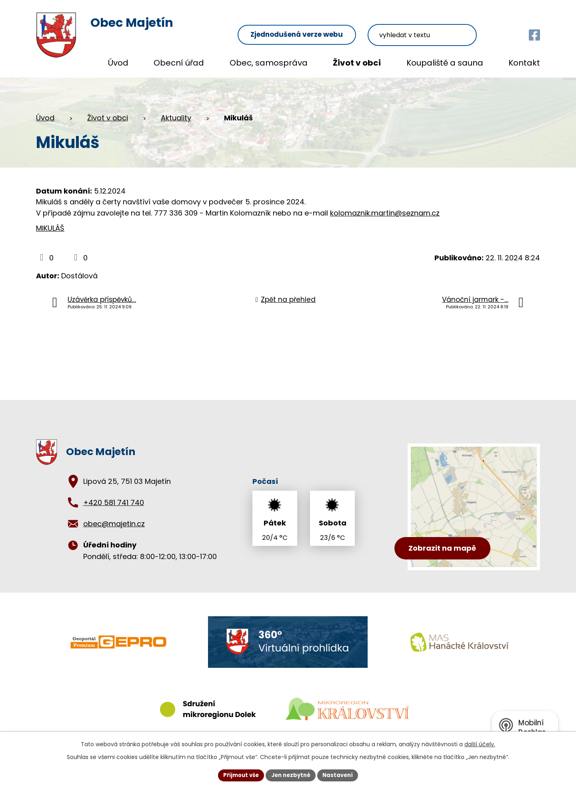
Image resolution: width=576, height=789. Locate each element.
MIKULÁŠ (50, 228)
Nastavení (341, 775)
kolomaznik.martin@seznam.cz (385, 213)
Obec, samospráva (269, 62)
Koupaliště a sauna (444, 62)
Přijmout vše (238, 775)
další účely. (479, 743)
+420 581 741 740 (113, 502)
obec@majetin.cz (114, 524)
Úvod (118, 62)
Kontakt (524, 62)
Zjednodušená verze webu (332, 25)
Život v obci (357, 62)
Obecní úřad (179, 62)
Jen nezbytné (291, 775)
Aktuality (176, 118)
